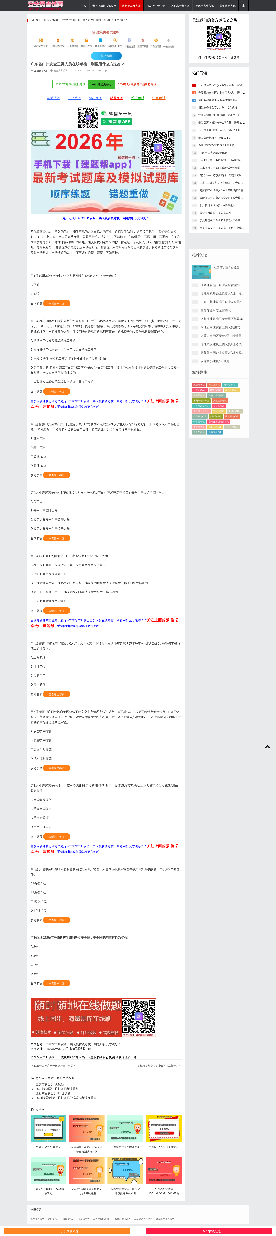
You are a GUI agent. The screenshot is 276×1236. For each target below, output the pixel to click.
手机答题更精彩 (102, 84)
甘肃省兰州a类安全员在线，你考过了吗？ (223, 182)
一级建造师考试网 (122, 1219)
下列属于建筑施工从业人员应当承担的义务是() (225, 130)
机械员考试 (199, 425)
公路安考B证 (231, 467)
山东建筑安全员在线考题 (125, 1147)
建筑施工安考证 (131, 5)
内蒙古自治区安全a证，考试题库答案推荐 (228, 402)
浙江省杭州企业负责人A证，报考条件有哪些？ (232, 360)
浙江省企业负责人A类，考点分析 (217, 107)
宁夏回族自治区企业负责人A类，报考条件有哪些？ (228, 92)
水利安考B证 (215, 467)
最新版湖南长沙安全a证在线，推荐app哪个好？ (226, 122)
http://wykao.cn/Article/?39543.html (69, 1048)
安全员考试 (218, 446)
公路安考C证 (199, 456)
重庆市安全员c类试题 (47, 1084)
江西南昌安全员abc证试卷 (51, 1093)
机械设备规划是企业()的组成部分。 (159, 1065)
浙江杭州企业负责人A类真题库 (217, 205)
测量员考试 (199, 472)
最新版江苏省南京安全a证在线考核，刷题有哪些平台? (231, 197)
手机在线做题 (69, 1231)
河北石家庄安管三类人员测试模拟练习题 (228, 393)
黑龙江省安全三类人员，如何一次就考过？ (224, 227)
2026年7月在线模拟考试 (70, 84)
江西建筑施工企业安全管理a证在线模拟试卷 (230, 351)
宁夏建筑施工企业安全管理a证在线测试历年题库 (227, 220)
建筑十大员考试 (204, 5)
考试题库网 (83, 1219)
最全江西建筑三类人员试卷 (215, 212)
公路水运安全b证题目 (48, 1147)
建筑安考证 (53, 1219)
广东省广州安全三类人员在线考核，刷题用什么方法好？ (94, 20)
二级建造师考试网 (143, 1219)
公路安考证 (68, 1219)
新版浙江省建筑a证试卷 (213, 152)
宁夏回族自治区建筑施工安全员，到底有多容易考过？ (230, 115)
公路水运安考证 (156, 5)
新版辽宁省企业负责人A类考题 (216, 145)
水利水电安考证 (180, 5)
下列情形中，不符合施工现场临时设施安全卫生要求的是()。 (234, 160)
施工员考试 (214, 425)
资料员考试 (199, 435)
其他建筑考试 (228, 5)
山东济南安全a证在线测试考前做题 (219, 167)
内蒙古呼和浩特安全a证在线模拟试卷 (221, 190)
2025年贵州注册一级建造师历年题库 (53, 1065)
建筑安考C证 (231, 456)
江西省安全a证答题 (227, 333)
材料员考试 (218, 451)
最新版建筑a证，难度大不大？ (216, 137)
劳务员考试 (199, 462)
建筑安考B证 (215, 472)
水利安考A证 (230, 425)
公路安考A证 (199, 430)
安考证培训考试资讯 (104, 5)
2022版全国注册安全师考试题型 (54, 1088)
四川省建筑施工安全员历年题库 (222, 385)
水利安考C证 (234, 451)
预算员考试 (215, 430)
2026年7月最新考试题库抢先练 (137, 84)
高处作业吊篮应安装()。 (217, 377)
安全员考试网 (37, 1219)
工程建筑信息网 (101, 1219)
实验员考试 (215, 456)
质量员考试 (199, 467)
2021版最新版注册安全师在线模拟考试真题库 (63, 1097)
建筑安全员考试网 (165, 1219)
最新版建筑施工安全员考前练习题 (218, 100)
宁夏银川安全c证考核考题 (164, 1147)
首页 (83, 5)
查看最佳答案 (56, 303)
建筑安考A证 (51, 20)
